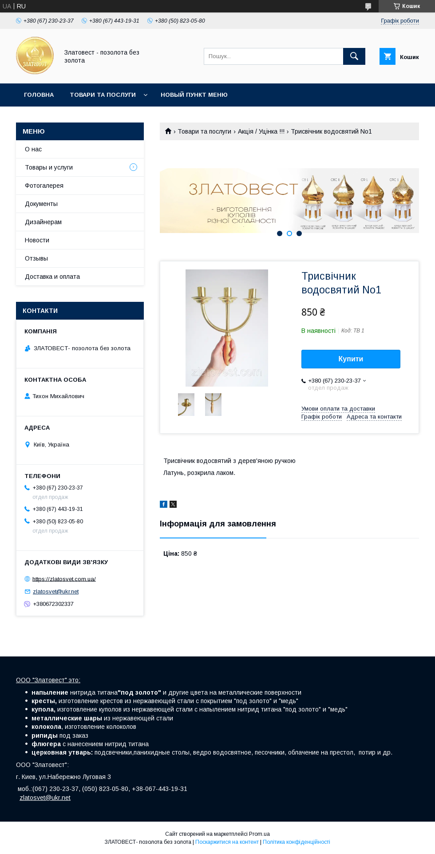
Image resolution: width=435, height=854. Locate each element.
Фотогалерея (44, 185)
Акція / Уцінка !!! (261, 131)
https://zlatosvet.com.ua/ (64, 578)
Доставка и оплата (52, 276)
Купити (351, 359)
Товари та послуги (103, 94)
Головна (39, 94)
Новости (37, 240)
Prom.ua (259, 834)
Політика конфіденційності (296, 842)
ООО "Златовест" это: (48, 680)
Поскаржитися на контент (227, 842)
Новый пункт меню (194, 94)
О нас (33, 149)
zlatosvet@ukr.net (56, 591)
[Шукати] (354, 56)
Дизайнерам (43, 221)
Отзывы (36, 258)
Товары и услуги (49, 167)
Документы (41, 203)
